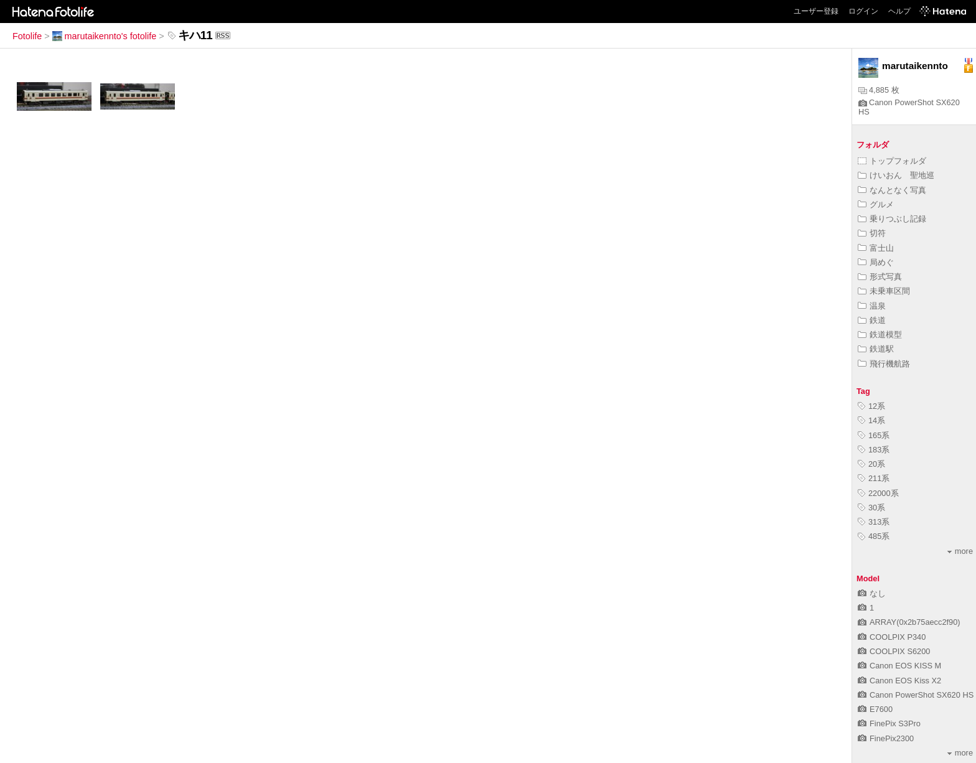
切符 (872, 233)
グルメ (876, 204)
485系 (873, 536)
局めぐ (876, 262)
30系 (871, 507)
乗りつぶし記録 (892, 218)
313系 (873, 522)
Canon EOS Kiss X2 (899, 680)
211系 (873, 478)
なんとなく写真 (892, 190)
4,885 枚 (878, 90)
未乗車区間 (884, 291)
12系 (871, 406)
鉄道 (872, 320)
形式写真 (880, 276)
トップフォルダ (892, 161)
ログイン (863, 11)
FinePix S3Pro (889, 723)
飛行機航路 (884, 363)
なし (872, 593)
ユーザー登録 (816, 11)
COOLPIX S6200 (894, 651)
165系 (873, 435)
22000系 (878, 493)
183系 (873, 449)
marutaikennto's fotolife (104, 36)
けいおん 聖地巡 (896, 175)
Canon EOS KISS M (899, 665)
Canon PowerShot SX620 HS (916, 695)
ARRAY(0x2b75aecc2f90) (909, 622)
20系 (871, 464)
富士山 (876, 248)
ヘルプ (899, 11)
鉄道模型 (880, 334)
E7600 (875, 709)
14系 (871, 420)
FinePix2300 (886, 738)
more (960, 551)
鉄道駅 (876, 348)
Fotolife (27, 36)
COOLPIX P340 (892, 637)
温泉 (872, 306)
